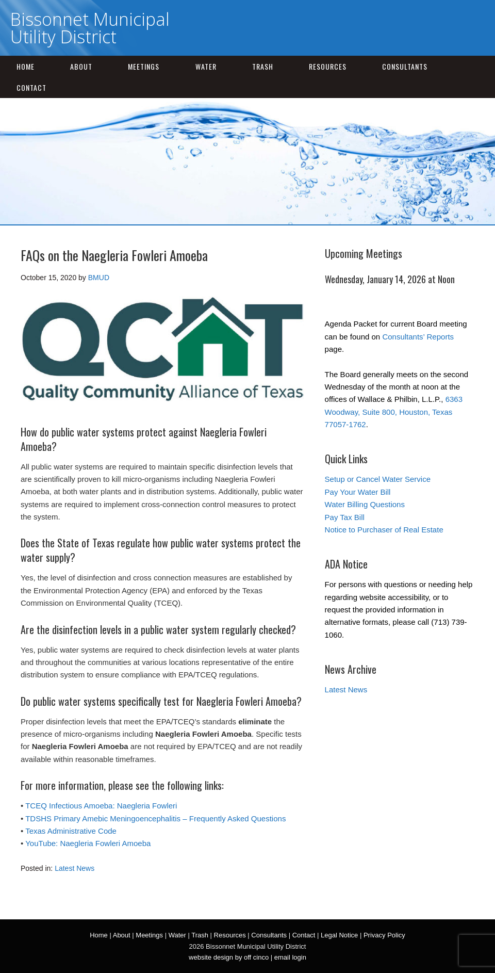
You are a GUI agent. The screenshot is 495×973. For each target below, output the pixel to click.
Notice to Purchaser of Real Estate (384, 529)
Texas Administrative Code (71, 830)
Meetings (143, 66)
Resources (327, 66)
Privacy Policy (384, 935)
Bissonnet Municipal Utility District (90, 27)
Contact (31, 87)
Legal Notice (339, 935)
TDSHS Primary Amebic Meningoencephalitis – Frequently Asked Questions (155, 818)
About (81, 66)
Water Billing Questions (365, 504)
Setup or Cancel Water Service (378, 479)
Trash (262, 66)
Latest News (74, 868)
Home (25, 66)
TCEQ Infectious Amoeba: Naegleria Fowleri (101, 805)
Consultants (404, 66)
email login (290, 957)
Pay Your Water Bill (358, 492)
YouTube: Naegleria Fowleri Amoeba (88, 843)
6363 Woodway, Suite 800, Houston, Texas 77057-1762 (394, 412)
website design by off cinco (229, 957)
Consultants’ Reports (418, 336)
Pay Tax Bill (345, 517)
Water (206, 66)
